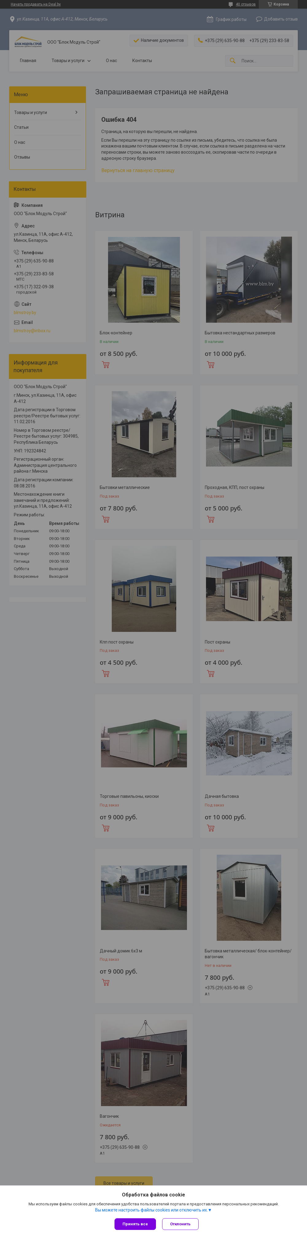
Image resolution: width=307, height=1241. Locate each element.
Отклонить (180, 1224)
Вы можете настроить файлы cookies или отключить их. (151, 1210)
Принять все (135, 1224)
